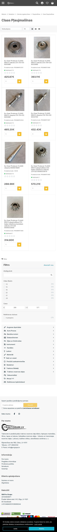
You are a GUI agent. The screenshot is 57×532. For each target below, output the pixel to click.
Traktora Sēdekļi (29, 368)
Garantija (5, 469)
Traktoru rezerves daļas (29, 372)
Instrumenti (29, 344)
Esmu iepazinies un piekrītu (21, 408)
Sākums (4, 14)
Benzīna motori (29, 334)
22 (6, 293)
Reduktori (29, 365)
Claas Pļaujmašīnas (48, 14)
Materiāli (29, 355)
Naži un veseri (29, 358)
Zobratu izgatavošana (23, 14)
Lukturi (29, 351)
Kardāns (29, 348)
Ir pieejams (9, 318)
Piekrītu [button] (41, 528)
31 (6, 295)
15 (6, 287)
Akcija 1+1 (9, 379)
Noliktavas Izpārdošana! (14, 382)
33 (7, 298)
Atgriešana (5, 483)
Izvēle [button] (15, 528)
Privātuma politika (8, 464)
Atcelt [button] (53, 519)
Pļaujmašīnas (36, 14)
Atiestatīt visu (48, 265)
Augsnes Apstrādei (29, 327)
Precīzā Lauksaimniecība (29, 361)
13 (6, 284)
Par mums (5, 459)
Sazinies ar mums (8, 480)
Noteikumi (5, 466)
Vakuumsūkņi (10, 375)
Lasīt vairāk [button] (38, 524)
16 (6, 290)
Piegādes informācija (9, 461)
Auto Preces (29, 331)
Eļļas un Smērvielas (29, 341)
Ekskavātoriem (29, 338)
